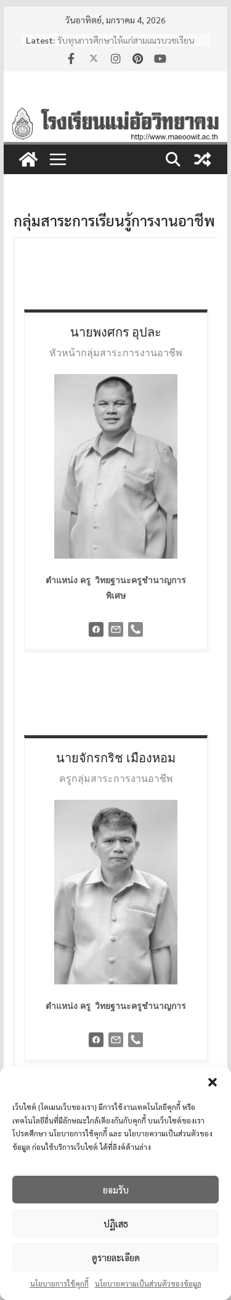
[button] (212, 1082)
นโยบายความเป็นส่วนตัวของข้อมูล (148, 1283)
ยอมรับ (116, 1189)
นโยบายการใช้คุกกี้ (59, 1283)
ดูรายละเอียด (116, 1257)
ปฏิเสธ (115, 1223)
